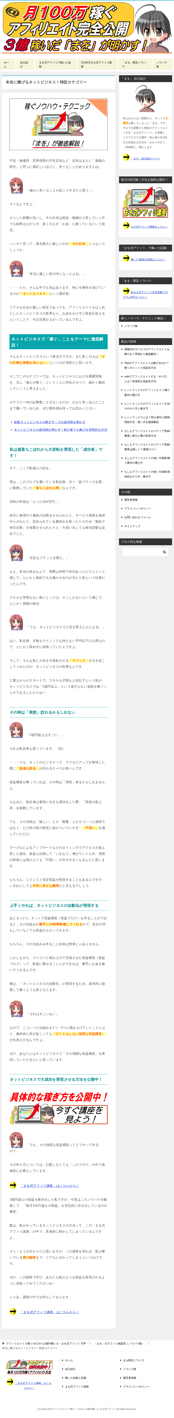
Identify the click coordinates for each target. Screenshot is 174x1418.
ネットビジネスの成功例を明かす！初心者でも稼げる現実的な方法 (60, 429)
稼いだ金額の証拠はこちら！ (148, 259)
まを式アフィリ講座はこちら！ (149, 226)
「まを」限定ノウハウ (134, 64)
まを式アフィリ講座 (77, 1386)
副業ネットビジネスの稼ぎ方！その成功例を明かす (49, 422)
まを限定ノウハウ (133, 1360)
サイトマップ (132, 526)
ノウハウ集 (161, 64)
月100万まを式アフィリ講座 (96, 64)
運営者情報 (131, 499)
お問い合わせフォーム (137, 517)
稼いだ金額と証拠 (75, 1377)
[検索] (145, 552)
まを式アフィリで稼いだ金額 (55, 64)
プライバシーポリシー (137, 508)
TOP (46, 1343)
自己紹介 (24, 64)
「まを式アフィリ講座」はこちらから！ (49, 1186)
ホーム (6, 64)
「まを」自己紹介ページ (145, 158)
